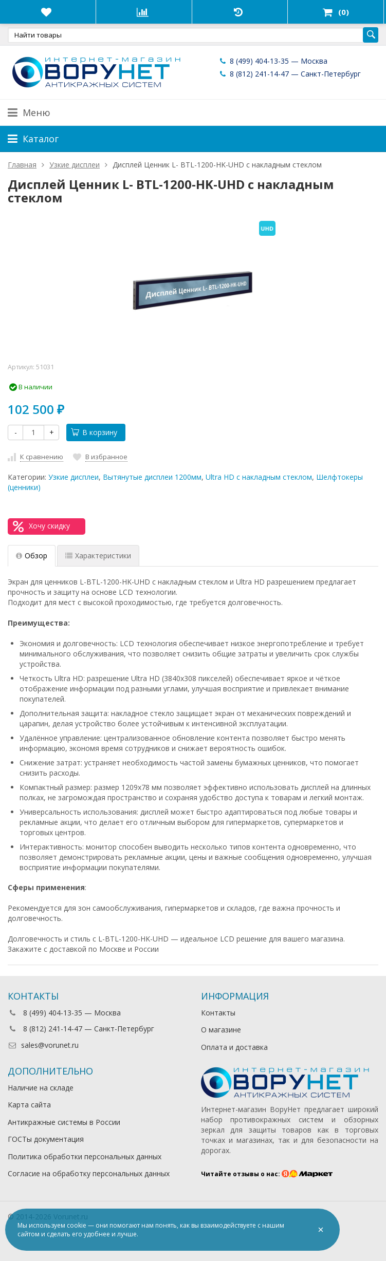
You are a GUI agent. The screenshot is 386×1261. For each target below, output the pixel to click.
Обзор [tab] (31, 555)
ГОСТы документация (46, 1139)
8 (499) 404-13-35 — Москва (272, 61)
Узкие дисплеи (73, 477)
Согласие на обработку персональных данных (89, 1173)
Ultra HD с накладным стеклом (259, 477)
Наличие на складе (40, 1088)
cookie (76, 1225)
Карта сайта (29, 1104)
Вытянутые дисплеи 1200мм (152, 477)
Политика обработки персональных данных (84, 1156)
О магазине (221, 1029)
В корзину (94, 432)
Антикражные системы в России (64, 1122)
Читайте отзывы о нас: (267, 1174)
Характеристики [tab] (98, 555)
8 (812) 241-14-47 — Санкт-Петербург (289, 74)
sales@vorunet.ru (43, 1045)
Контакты (218, 1013)
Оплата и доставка (234, 1047)
